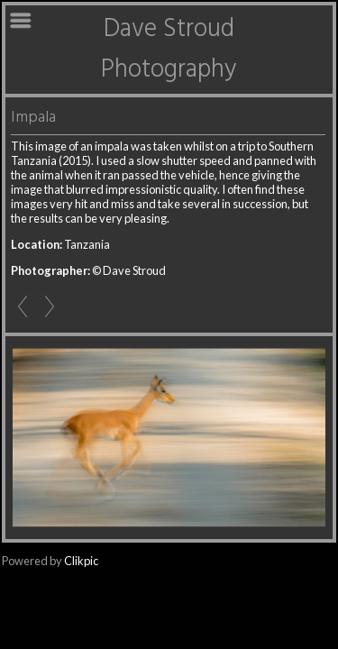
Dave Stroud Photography (169, 49)
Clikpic (81, 560)
